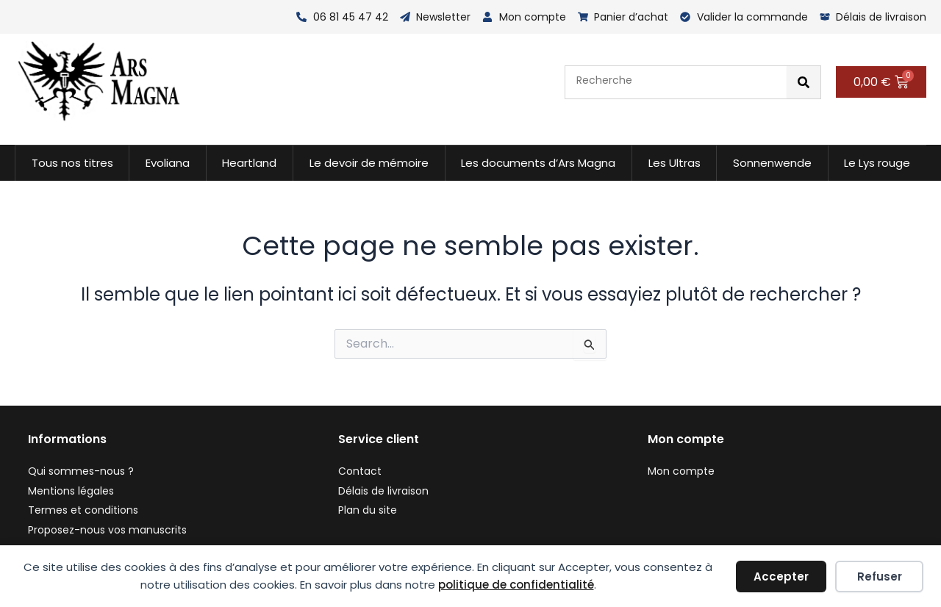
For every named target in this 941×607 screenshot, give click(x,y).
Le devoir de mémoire (369, 162)
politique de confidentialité (516, 584)
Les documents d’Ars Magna (538, 162)
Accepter (781, 576)
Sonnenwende (772, 162)
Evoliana (168, 162)
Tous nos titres (72, 162)
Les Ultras (674, 162)
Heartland (249, 162)
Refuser (879, 576)
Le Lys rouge (877, 162)
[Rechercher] (803, 82)
